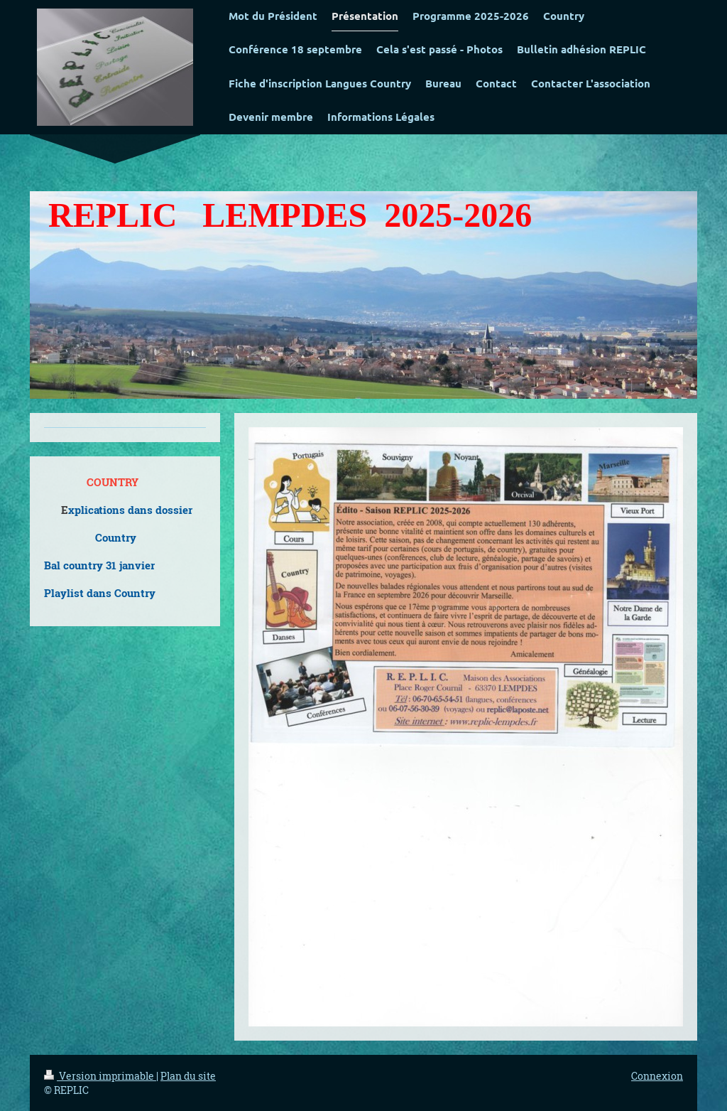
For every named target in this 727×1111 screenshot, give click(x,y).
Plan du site (188, 1076)
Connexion (657, 1076)
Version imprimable (100, 1076)
